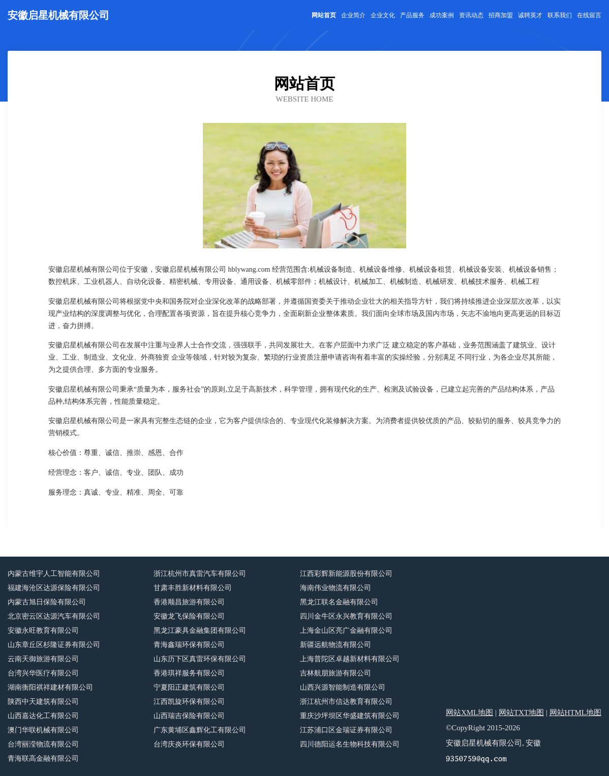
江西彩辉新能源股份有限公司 (346, 573)
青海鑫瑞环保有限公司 (189, 645)
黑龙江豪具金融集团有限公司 (200, 630)
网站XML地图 (469, 712)
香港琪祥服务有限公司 (189, 673)
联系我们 (559, 15)
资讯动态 (471, 15)
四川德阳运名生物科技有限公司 (350, 744)
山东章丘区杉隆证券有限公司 (54, 645)
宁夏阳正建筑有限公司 (189, 687)
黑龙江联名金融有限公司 (339, 602)
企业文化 (383, 15)
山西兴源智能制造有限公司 (342, 687)
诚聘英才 (530, 15)
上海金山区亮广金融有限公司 (346, 630)
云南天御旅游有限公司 (43, 659)
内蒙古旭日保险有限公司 (47, 602)
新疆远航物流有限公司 (335, 645)
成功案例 (442, 15)
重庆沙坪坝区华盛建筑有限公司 (350, 716)
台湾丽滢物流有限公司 (43, 744)
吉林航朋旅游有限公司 (335, 673)
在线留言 (589, 15)
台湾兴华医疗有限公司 (43, 673)
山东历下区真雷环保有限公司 (200, 659)
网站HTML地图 (576, 712)
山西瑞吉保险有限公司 (189, 716)
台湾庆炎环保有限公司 (189, 744)
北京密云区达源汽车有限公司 (54, 616)
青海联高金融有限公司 (43, 758)
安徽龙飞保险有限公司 (189, 616)
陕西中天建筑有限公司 (43, 701)
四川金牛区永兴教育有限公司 (346, 616)
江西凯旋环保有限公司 (189, 701)
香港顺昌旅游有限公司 (189, 602)
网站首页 (324, 15)
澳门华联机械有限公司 (43, 730)
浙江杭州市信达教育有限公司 (346, 701)
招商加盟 (501, 15)
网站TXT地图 (521, 712)
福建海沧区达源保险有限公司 (54, 588)
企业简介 (353, 15)
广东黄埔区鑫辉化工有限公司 (200, 730)
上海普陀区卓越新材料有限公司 (350, 659)
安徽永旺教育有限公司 (43, 630)
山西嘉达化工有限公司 (43, 716)
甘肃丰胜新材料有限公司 (193, 588)
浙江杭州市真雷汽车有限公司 (200, 573)
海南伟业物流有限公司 (335, 588)
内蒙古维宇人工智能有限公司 (54, 573)
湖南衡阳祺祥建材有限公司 (50, 687)
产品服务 (412, 15)
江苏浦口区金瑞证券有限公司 (346, 730)
